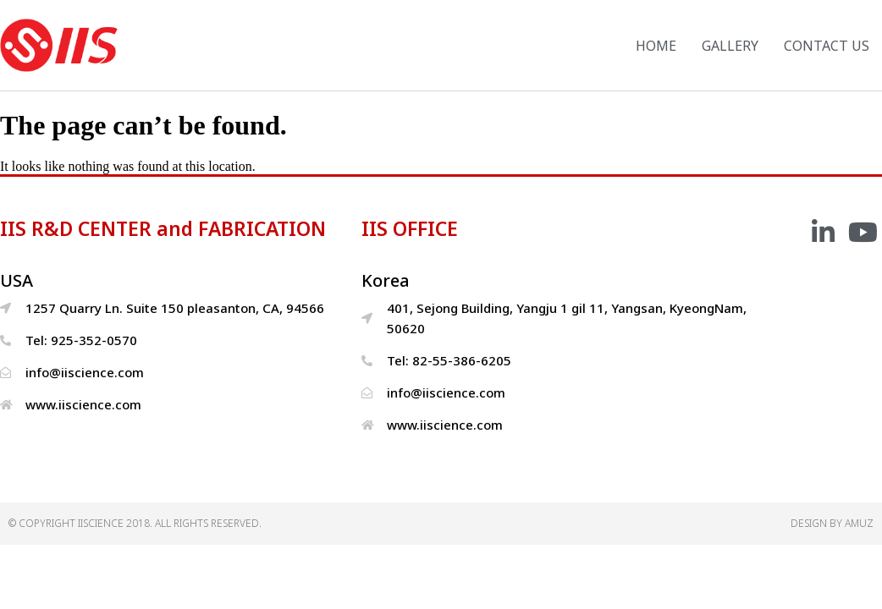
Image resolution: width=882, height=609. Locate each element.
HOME (656, 45)
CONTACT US (826, 45)
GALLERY (730, 45)
